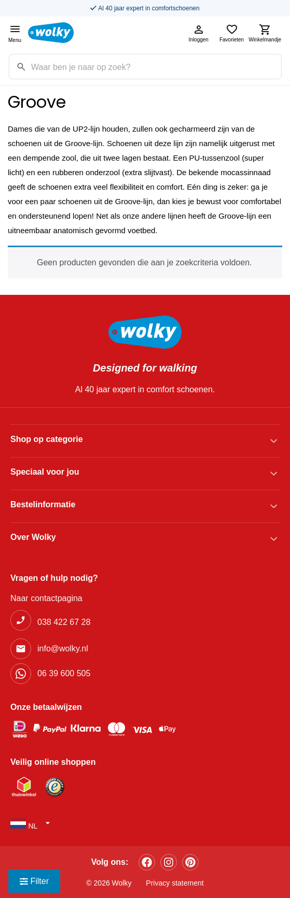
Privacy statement (174, 883)
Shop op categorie (46, 439)
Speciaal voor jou (44, 471)
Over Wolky (33, 537)
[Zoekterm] (156, 66)
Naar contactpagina (46, 598)
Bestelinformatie (42, 504)
